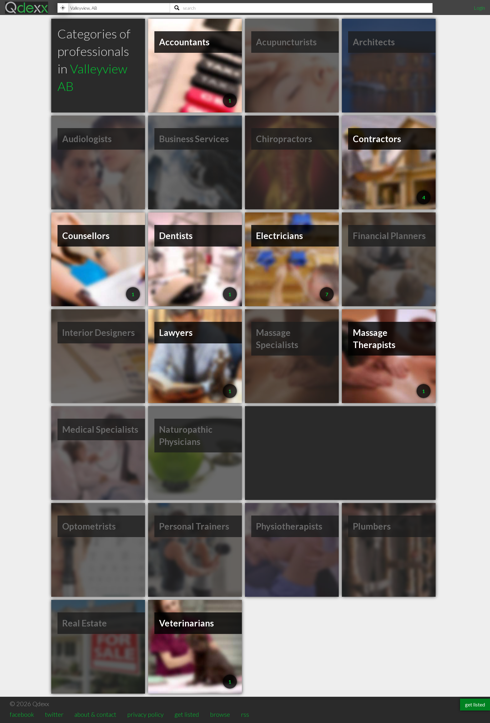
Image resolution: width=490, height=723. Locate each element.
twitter (54, 714)
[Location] (114, 7)
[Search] (301, 7)
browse (220, 714)
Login (479, 8)
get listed (186, 714)
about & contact (95, 714)
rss (245, 714)
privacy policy (145, 714)
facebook (22, 714)
